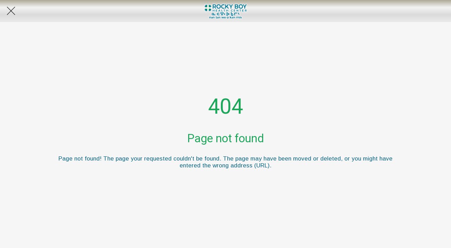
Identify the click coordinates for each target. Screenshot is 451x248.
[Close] (11, 11)
